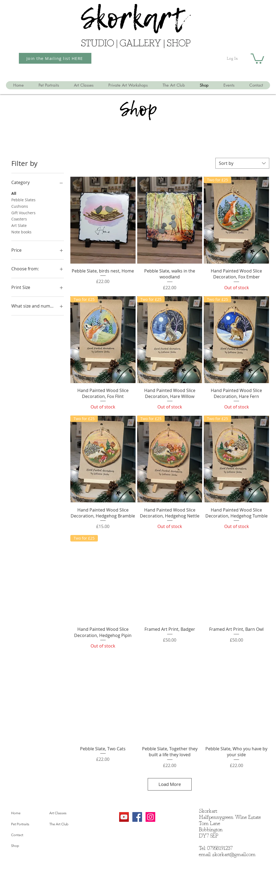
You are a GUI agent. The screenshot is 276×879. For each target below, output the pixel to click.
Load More (169, 784)
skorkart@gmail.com (234, 854)
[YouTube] (124, 817)
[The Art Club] (66, 824)
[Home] (28, 813)
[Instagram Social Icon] (150, 817)
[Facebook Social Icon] (137, 817)
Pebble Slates (23, 199)
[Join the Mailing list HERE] (55, 58)
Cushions (19, 206)
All (13, 193)
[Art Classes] (66, 813)
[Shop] (28, 846)
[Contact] (28, 835)
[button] (257, 58)
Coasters (19, 219)
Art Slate (19, 225)
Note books (21, 231)
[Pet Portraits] (28, 824)
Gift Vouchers (23, 212)
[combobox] (242, 163)
